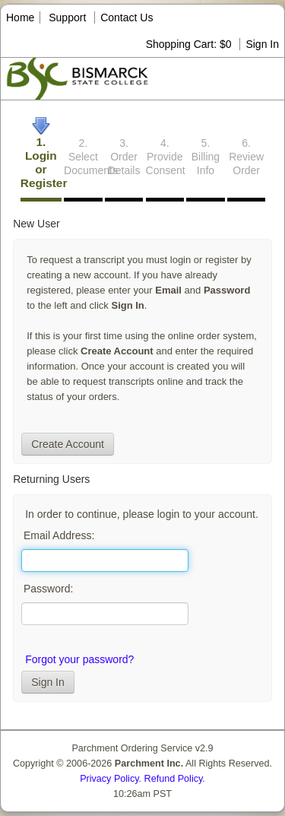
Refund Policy (173, 778)
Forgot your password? (79, 659)
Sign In (262, 44)
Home (20, 17)
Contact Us (126, 17)
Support (67, 17)
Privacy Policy (109, 778)
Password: (48, 589)
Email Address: (59, 535)
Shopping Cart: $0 (190, 44)
